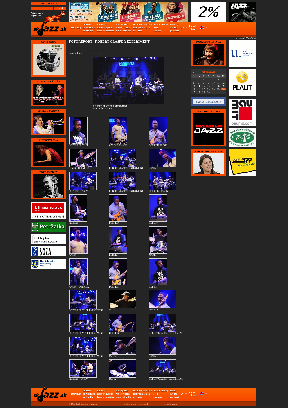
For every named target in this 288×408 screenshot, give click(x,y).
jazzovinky (75, 27)
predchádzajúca (76, 53)
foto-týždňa (122, 24)
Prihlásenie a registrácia (37, 14)
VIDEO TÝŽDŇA (48, 140)
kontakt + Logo (193, 27)
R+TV (156, 27)
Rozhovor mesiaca (208, 151)
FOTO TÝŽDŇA (48, 172)
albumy (87, 24)
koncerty (102, 24)
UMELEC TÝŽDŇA (48, 110)
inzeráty (174, 24)
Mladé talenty (160, 24)
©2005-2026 (74, 404)
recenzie (137, 30)
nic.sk (174, 404)
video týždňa (123, 27)
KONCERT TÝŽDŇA (48, 81)
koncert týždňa (105, 27)
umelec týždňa (123, 30)
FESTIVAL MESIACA (208, 111)
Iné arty (157, 30)
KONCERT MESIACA (208, 41)
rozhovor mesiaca (142, 24)
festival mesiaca (141, 27)
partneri (174, 30)
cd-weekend (89, 27)
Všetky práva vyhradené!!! (136, 404)
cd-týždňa (88, 30)
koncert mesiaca (105, 30)
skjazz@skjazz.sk (89, 404)
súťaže (173, 27)
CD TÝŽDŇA (48, 41)
